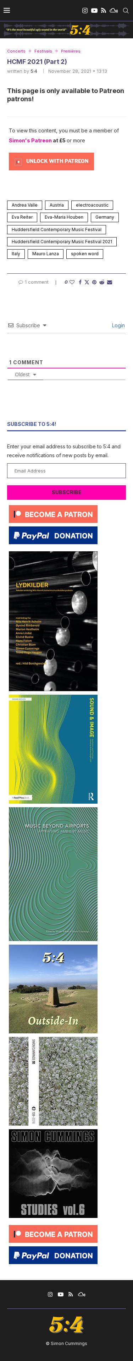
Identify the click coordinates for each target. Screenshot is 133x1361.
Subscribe (67, 492)
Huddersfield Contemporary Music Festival (56, 229)
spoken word (85, 253)
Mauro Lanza (45, 253)
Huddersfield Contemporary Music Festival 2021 (62, 241)
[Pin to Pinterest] (94, 282)
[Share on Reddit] (101, 282)
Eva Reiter (22, 217)
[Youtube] (94, 10)
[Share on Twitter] (86, 282)
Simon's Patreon (30, 140)
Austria (57, 205)
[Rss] (103, 10)
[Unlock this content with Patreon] (51, 161)
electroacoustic (92, 205)
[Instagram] (85, 10)
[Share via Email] (109, 282)
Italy (16, 253)
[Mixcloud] (114, 10)
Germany (104, 217)
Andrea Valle (25, 205)
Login (118, 325)
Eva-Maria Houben (64, 217)
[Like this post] (72, 282)
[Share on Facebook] (80, 282)
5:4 (34, 71)
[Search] (125, 10)
